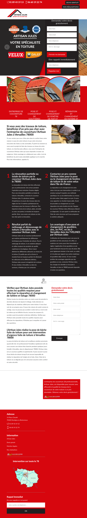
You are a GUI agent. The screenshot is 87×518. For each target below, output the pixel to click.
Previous (7, 47)
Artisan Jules (11, 439)
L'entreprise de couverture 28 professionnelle (61, 382)
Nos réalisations (71, 7)
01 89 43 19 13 (16, 2)
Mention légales (12, 446)
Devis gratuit (72, 2)
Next (80, 47)
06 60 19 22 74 (35, 2)
